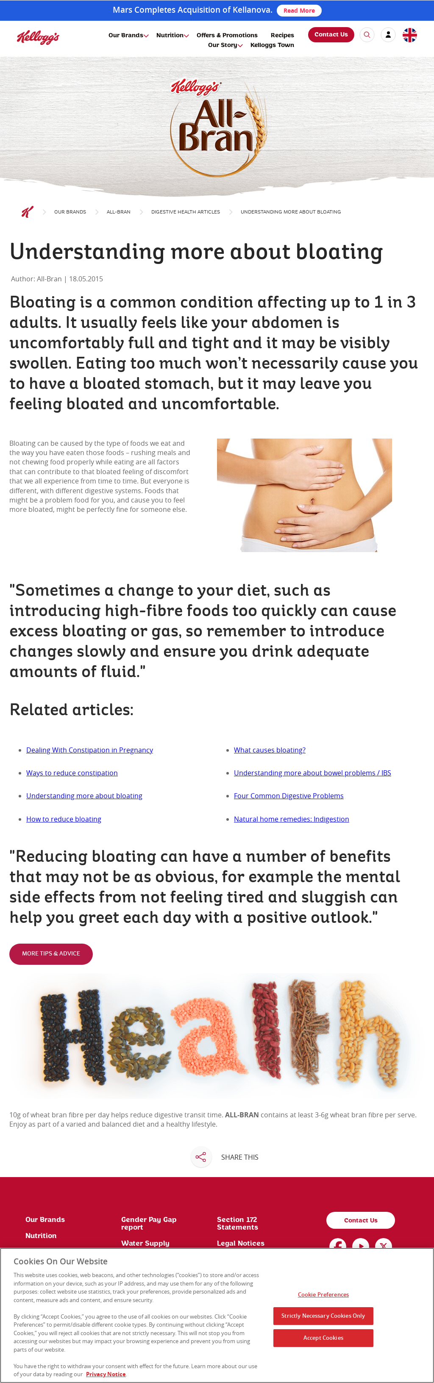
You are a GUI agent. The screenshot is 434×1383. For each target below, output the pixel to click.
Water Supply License (145, 1247)
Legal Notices (240, 1243)
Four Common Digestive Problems (289, 795)
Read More (299, 10)
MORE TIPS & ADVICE (51, 954)
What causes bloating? (270, 750)
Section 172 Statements (237, 1223)
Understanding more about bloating (84, 795)
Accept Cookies (323, 1337)
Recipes (282, 36)
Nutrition (170, 36)
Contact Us (331, 35)
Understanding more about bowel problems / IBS (312, 773)
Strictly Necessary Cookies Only (323, 1315)
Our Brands (125, 36)
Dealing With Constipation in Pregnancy (89, 750)
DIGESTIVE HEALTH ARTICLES (185, 212)
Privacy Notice (106, 1374)
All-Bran (119, 212)
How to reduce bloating (63, 819)
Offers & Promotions (227, 36)
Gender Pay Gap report (149, 1223)
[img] (38, 37)
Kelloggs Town (272, 45)
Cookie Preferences (323, 1294)
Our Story (222, 45)
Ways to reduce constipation (72, 773)
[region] (217, 1315)
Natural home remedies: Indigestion (291, 819)
